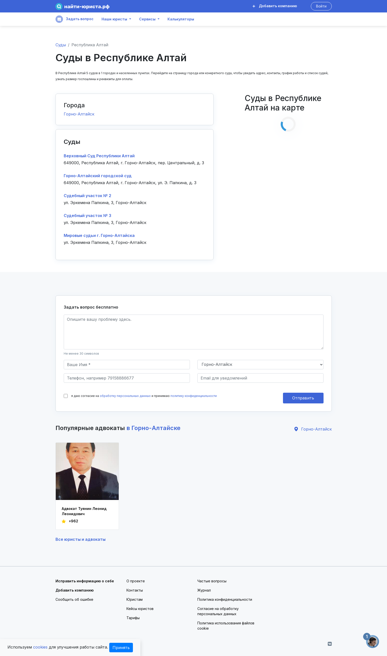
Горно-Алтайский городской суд (98, 175)
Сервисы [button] (147, 19)
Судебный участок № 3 (87, 215)
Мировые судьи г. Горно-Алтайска (99, 235)
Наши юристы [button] (114, 19)
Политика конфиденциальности (224, 599)
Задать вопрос (74, 19)
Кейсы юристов (140, 608)
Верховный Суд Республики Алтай (99, 155)
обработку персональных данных (125, 396)
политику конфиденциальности (193, 396)
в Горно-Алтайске (153, 428)
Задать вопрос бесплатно (91, 307)
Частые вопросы (211, 581)
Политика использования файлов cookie (225, 625)
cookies (40, 647)
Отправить (303, 397)
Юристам (134, 599)
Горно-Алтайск (79, 113)
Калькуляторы (180, 19)
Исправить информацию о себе (84, 581)
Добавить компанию (275, 6)
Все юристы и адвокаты (80, 539)
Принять (121, 647)
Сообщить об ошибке (74, 599)
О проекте (135, 581)
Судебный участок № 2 (87, 195)
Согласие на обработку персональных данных (218, 611)
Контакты (134, 590)
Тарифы (133, 618)
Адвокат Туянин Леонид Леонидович (84, 511)
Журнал (204, 590)
